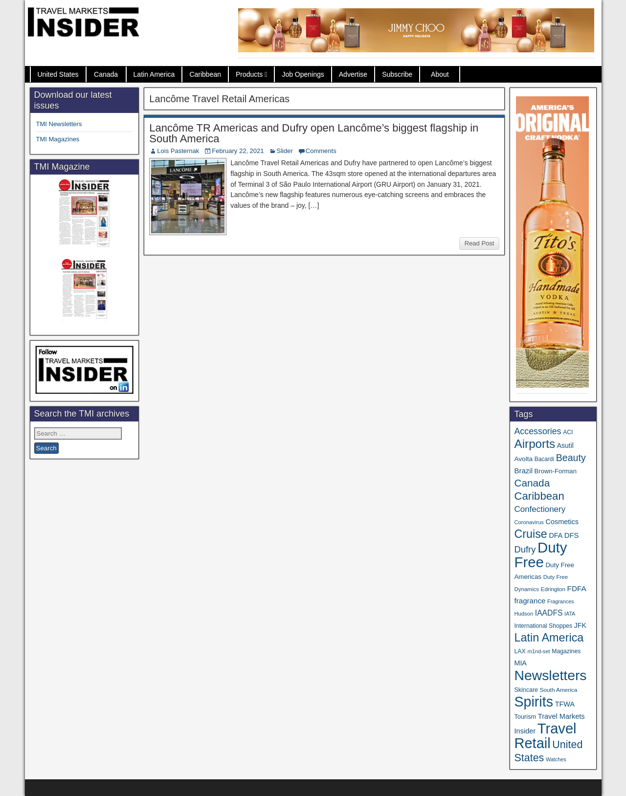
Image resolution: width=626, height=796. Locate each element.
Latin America (154, 74)
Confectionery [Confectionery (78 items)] (539, 509)
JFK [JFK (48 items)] (580, 625)
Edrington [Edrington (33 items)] (553, 589)
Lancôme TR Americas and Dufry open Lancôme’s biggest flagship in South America (313, 133)
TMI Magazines (58, 139)
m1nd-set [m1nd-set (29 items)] (538, 651)
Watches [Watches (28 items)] (556, 759)
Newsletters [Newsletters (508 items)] (550, 675)
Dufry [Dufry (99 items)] (525, 549)
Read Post (479, 243)
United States (58, 74)
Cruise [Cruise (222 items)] (530, 534)
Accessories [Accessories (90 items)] (537, 431)
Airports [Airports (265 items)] (534, 443)
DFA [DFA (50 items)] (555, 535)
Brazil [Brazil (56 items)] (523, 470)
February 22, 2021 (238, 151)
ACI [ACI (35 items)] (568, 432)
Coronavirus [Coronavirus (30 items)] (528, 522)
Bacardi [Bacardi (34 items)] (544, 459)
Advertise (353, 74)
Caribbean (205, 74)
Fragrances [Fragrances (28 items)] (560, 601)
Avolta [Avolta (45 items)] (523, 459)
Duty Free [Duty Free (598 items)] (540, 554)
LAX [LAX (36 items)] (519, 651)
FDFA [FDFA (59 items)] (576, 588)
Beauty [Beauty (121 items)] (571, 457)
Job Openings (303, 74)
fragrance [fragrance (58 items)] (529, 601)
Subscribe (397, 74)
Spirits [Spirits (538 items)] (533, 701)
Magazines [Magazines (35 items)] (566, 651)
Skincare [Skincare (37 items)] (526, 689)
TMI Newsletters (59, 124)
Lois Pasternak (178, 151)
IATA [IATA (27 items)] (569, 614)
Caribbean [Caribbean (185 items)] (539, 496)
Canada (106, 74)
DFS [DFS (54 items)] (571, 535)
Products (249, 74)
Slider (285, 151)
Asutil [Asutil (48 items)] (565, 445)
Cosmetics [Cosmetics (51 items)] (562, 522)
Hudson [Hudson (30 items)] (523, 614)
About (440, 74)
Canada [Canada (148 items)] (532, 482)
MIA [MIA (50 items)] (520, 663)
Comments (321, 151)
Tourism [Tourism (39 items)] (525, 716)
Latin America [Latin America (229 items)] (548, 637)
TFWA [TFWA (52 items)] (565, 704)
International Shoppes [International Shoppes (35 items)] (543, 625)
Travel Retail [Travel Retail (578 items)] (545, 736)
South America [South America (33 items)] (559, 689)
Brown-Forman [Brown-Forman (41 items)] (556, 471)
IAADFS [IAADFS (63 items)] (549, 613)
